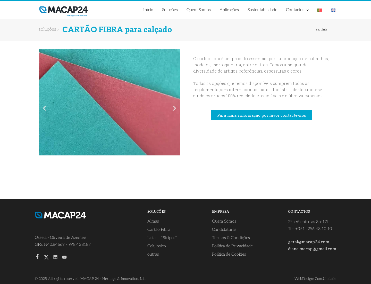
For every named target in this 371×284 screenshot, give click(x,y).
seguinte (321, 29)
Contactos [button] (297, 9)
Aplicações (229, 9)
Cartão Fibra (158, 229)
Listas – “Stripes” (162, 237)
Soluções (170, 9)
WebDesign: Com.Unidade (315, 279)
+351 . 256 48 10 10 (313, 228)
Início (148, 9)
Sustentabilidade (262, 9)
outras (153, 254)
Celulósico (156, 246)
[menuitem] (320, 10)
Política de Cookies (229, 254)
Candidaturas (224, 229)
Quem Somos (199, 9)
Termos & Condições (231, 237)
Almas (153, 221)
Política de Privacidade (232, 246)
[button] (44, 108)
